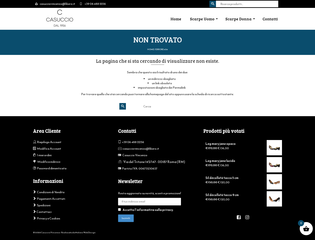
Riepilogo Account (49, 142)
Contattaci (42, 212)
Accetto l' (146, 210)
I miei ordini (44, 155)
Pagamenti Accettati (51, 198)
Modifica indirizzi (48, 161)
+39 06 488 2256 (133, 142)
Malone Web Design (85, 232)
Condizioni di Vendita (50, 192)
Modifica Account (49, 148)
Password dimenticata (51, 168)
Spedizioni (43, 205)
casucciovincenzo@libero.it (141, 148)
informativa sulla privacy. (155, 210)
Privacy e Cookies (48, 218)
